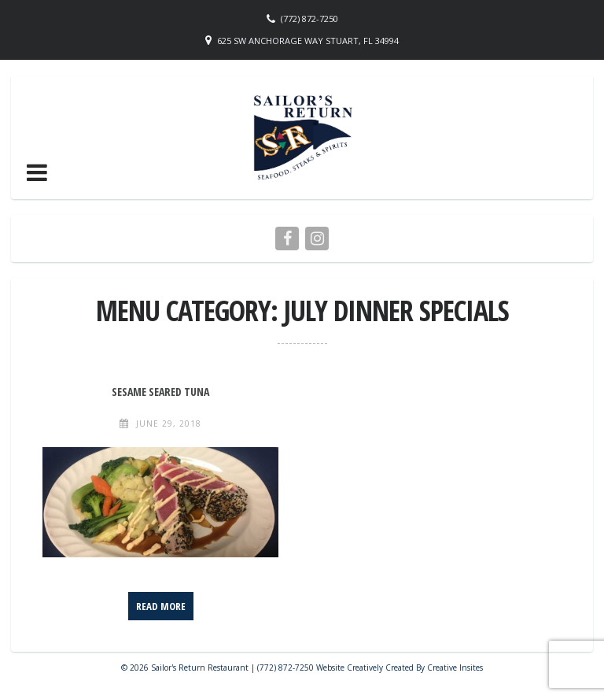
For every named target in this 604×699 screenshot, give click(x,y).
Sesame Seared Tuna (160, 391)
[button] (37, 172)
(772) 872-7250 (309, 18)
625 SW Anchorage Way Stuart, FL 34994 (308, 40)
